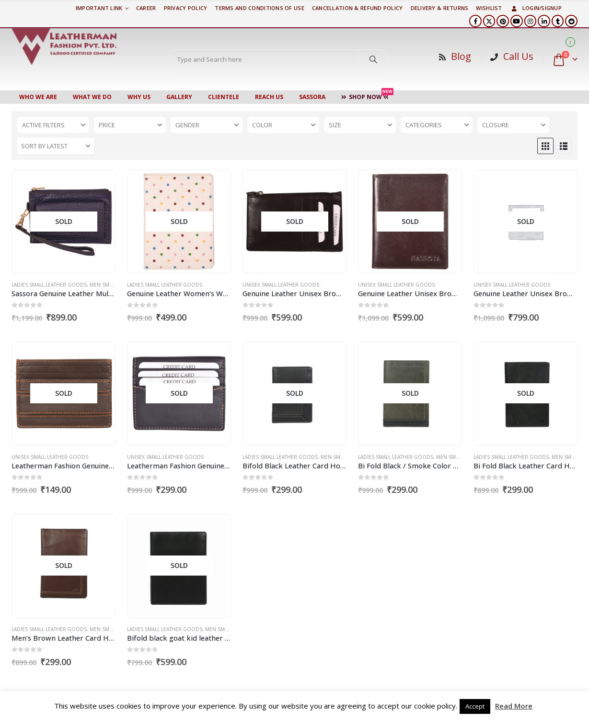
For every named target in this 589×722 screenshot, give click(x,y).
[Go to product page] (63, 221)
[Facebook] (475, 21)
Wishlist (489, 7)
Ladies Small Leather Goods (49, 284)
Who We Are (38, 97)
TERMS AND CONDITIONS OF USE (259, 7)
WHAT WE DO (92, 97)
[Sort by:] (55, 146)
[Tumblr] (558, 21)
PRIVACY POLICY (186, 7)
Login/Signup (536, 7)
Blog (461, 56)
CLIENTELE (223, 97)
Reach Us (269, 97)
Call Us (518, 56)
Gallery (179, 97)
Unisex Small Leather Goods (281, 284)
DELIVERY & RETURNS (440, 7)
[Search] (373, 59)
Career (146, 7)
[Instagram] (530, 21)
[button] (545, 146)
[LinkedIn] (544, 21)
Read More (513, 706)
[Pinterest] (503, 21)
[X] (489, 21)
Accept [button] (475, 706)
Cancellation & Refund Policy (357, 7)
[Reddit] (571, 21)
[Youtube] (516, 21)
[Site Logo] (64, 46)
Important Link (99, 7)
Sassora (312, 97)
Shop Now (367, 95)
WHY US (138, 97)
